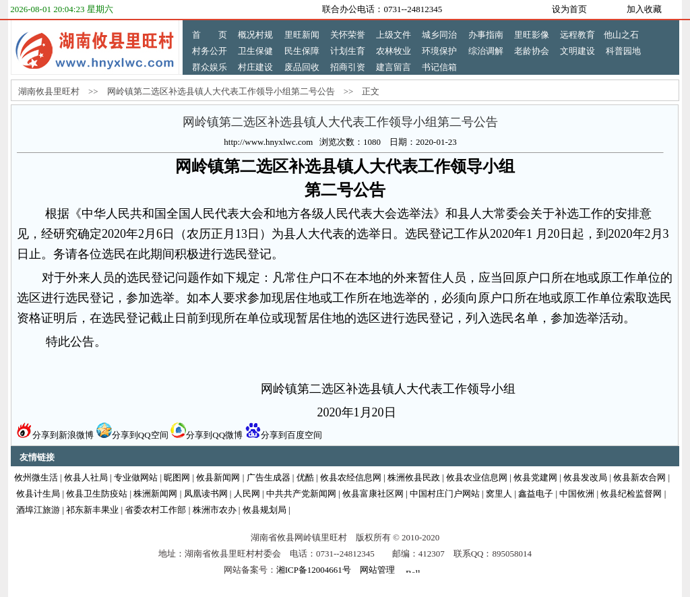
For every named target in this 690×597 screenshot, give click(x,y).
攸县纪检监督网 (631, 494)
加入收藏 (644, 9)
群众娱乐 (209, 67)
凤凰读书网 (206, 494)
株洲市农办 (215, 510)
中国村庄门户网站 (445, 494)
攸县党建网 (535, 477)
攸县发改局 (585, 477)
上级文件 (393, 35)
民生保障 (301, 51)
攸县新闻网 (218, 477)
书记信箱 (439, 67)
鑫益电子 (535, 494)
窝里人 (499, 494)
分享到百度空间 (283, 435)
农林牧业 (393, 51)
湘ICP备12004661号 (313, 570)
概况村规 (255, 35)
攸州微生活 (36, 477)
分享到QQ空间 (132, 435)
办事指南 (485, 35)
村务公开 (209, 51)
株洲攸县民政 (413, 477)
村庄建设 (255, 67)
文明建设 (577, 51)
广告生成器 (268, 477)
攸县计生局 (38, 494)
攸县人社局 (86, 477)
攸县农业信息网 (476, 477)
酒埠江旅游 (38, 510)
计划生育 (347, 51)
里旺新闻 (301, 35)
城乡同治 (439, 35)
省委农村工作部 (155, 510)
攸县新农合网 (639, 477)
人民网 (247, 494)
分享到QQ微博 (206, 435)
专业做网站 (136, 477)
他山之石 (621, 35)
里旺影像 (531, 35)
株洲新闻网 (155, 494)
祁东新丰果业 (92, 510)
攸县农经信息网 (350, 477)
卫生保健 (255, 51)
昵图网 (177, 477)
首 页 (209, 35)
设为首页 (569, 9)
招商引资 (347, 67)
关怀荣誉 (347, 35)
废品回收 (301, 67)
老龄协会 (531, 51)
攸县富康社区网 (373, 494)
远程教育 (577, 35)
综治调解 (485, 51)
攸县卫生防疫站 (96, 494)
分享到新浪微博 (55, 435)
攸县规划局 (264, 510)
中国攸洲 (576, 494)
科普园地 (623, 51)
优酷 (305, 477)
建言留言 (393, 67)
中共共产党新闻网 (301, 494)
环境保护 (439, 51)
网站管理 (377, 570)
